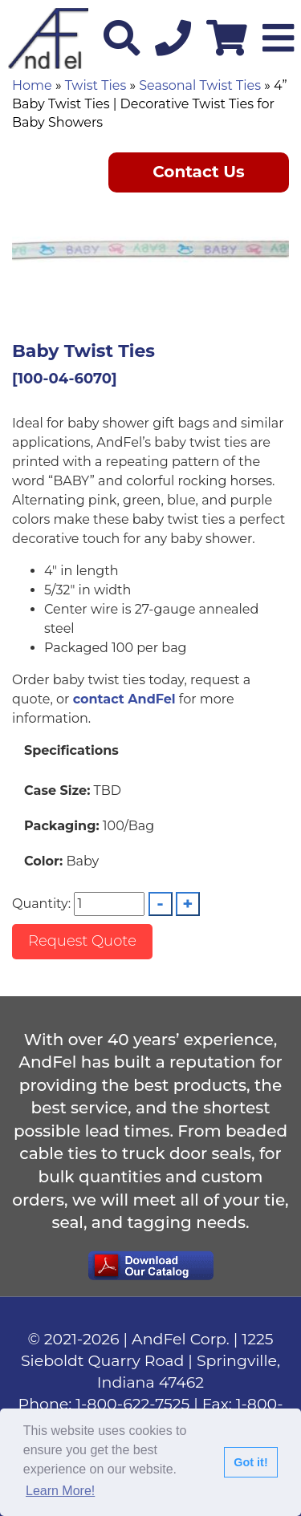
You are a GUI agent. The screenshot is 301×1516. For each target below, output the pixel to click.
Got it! (250, 1462)
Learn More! (60, 1491)
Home (32, 85)
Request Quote (82, 941)
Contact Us (199, 171)
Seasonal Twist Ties (200, 85)
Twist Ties (95, 85)
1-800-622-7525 (132, 1404)
